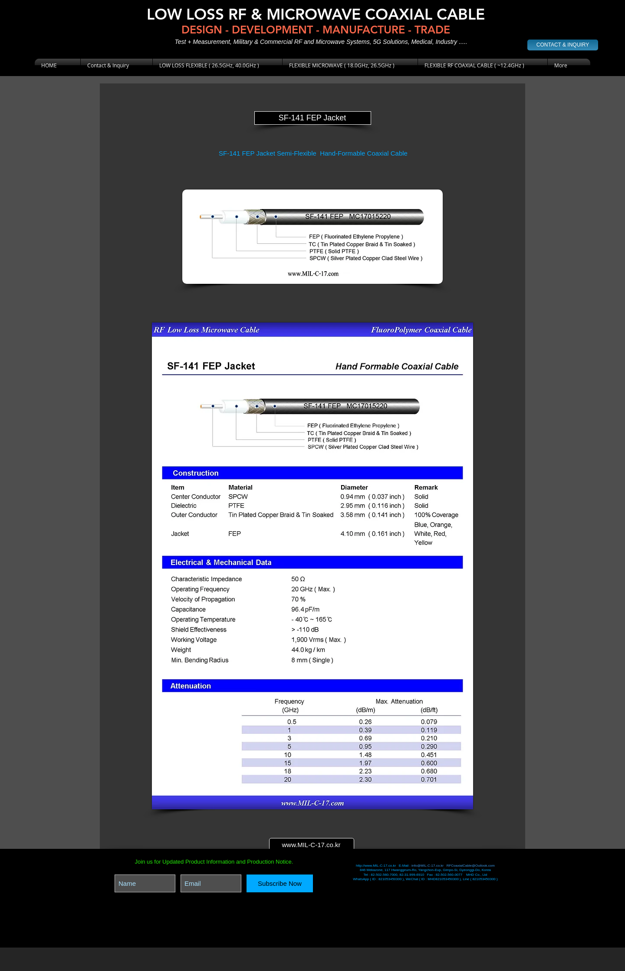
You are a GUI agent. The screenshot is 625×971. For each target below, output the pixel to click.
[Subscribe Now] (280, 883)
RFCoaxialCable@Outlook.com (471, 866)
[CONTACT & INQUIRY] (562, 45)
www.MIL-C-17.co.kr (311, 844)
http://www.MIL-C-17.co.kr (376, 866)
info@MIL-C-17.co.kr (427, 866)
